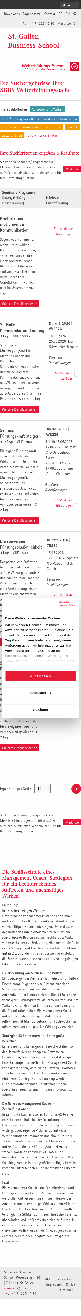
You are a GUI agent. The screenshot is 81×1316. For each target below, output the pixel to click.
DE (60, 14)
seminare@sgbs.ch (17, 1288)
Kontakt (49, 14)
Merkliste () (67, 23)
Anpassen (40, 692)
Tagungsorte (32, 14)
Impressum (54, 1284)
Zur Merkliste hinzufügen (63, 231)
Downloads (12, 14)
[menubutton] (69, 5)
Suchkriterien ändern (43, 135)
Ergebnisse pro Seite (16, 788)
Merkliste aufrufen (72, 169)
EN (68, 14)
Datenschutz (64, 1279)
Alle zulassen (40, 676)
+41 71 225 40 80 (41, 23)
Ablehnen (40, 709)
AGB (48, 1279)
